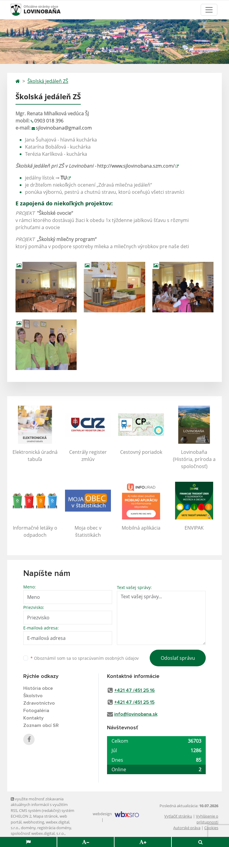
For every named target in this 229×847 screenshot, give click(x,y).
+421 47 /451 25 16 (134, 690)
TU (64, 177)
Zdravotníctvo (39, 703)
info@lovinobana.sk (135, 714)
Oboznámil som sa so (84, 658)
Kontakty (33, 718)
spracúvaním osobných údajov (108, 658)
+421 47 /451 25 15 (134, 702)
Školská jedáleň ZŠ (47, 81)
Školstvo (33, 695)
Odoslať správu (178, 658)
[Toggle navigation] (209, 10)
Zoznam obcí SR (41, 725)
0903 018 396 (49, 120)
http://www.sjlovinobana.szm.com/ (136, 166)
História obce (38, 688)
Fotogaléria (36, 710)
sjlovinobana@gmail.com (64, 128)
